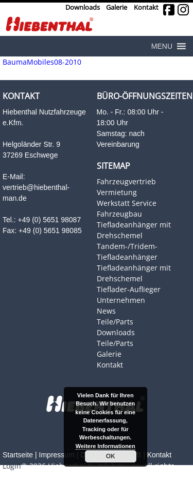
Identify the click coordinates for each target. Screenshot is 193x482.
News (106, 311)
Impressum (57, 455)
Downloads (82, 7)
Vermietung (117, 192)
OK (110, 456)
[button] (161, 46)
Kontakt (146, 7)
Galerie (116, 7)
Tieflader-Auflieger (129, 289)
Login (12, 466)
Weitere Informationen (105, 446)
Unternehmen (121, 300)
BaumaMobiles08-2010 (42, 62)
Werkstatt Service (126, 203)
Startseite (18, 455)
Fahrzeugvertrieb (126, 181)
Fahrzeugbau (119, 214)
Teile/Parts (115, 321)
